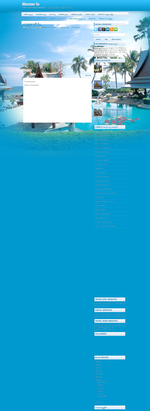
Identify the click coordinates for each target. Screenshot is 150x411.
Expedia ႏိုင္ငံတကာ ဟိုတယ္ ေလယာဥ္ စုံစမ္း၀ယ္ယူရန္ (110, 316)
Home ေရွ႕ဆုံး (28, 14)
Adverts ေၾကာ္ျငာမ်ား (58, 19)
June (100, 391)
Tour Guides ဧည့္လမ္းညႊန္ (77, 19)
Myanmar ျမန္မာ (41, 14)
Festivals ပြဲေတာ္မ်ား (101, 151)
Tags (106, 39)
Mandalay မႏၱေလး (47, 27)
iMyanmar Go (30, 4)
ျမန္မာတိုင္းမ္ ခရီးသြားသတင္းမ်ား (104, 329)
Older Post (88, 75)
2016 (98, 367)
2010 (98, 402)
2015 (98, 370)
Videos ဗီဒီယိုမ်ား (42, 19)
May (99, 394)
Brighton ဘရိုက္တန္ (100, 139)
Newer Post (27, 75)
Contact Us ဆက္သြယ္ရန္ (105, 19)
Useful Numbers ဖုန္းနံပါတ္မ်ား (104, 226)
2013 (98, 373)
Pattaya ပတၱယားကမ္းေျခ (104, 201)
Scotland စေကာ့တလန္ (102, 213)
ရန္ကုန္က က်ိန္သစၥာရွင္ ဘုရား (110, 81)
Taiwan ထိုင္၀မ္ (99, 217)
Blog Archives (116, 39)
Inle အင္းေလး (100, 164)
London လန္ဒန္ (99, 172)
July (99, 388)
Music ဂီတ (92, 19)
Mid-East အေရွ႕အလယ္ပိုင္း (106, 14)
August (100, 384)
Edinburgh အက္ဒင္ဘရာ (101, 147)
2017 (98, 364)
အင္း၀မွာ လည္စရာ (108, 97)
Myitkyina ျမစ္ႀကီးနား (102, 189)
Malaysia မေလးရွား (101, 180)
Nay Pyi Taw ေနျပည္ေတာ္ (104, 193)
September (101, 381)
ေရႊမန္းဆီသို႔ (32, 24)
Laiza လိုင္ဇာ (98, 168)
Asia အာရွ (52, 14)
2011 (98, 379)
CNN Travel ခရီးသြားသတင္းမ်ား (104, 327)
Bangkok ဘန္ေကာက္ (102, 131)
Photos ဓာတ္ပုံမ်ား (29, 19)
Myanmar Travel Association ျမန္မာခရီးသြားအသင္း (110, 314)
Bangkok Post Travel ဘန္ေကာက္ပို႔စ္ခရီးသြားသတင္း (110, 325)
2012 (98, 376)
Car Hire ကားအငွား (101, 143)
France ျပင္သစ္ (99, 156)
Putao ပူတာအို (99, 205)
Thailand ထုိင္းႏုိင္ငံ (102, 222)
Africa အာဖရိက (90, 14)
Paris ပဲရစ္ (98, 197)
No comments (76, 27)
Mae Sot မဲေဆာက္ (101, 176)
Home (57, 75)
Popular (98, 39)
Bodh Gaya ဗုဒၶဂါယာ (102, 135)
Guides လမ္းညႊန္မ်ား (101, 160)
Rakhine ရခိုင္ (99, 209)
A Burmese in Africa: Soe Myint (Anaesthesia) (108, 303)
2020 (98, 361)
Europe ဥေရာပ (63, 14)
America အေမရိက (76, 14)
